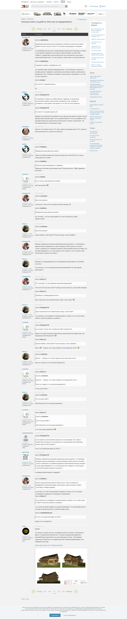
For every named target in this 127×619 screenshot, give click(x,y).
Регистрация (94, 6)
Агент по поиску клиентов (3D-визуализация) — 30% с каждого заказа (97, 112)
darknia (24, 92)
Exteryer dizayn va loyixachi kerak (96, 105)
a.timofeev (25, 174)
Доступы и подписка (37, 2)
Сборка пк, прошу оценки (98, 39)
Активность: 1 (25, 443)
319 (49, 29)
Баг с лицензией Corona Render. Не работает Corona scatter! (97, 30)
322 (63, 29)
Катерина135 (26, 37)
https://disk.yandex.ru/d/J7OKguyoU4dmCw (49, 545)
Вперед (69, 29)
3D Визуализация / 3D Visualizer (96, 140)
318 (44, 29)
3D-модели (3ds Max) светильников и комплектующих (95, 93)
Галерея (49, 2)
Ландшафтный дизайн (96, 97)
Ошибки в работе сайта (97, 62)
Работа (56, 2)
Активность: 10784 (27, 233)
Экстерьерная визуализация (94, 132)
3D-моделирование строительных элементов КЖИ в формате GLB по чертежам (97, 87)
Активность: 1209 (26, 102)
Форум (63, 2)
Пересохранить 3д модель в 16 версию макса (97, 81)
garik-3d (24, 452)
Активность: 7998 (26, 47)
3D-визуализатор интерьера (94, 136)
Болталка (30, 19)
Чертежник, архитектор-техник (96, 123)
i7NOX (24, 526)
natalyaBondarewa (27, 433)
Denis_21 (24, 224)
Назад (39, 29)
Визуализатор (93, 150)
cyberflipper (25, 126)
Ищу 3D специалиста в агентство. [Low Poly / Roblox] (96, 118)
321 (59, 29)
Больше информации (70, 615)
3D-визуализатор (94, 108)
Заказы (92, 73)
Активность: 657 (26, 536)
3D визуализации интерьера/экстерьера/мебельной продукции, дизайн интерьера (96, 146)
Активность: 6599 (26, 184)
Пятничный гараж (96, 50)
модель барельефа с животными (95, 77)
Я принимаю (55, 615)
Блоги (69, 2)
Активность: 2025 (26, 462)
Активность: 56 (26, 136)
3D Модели (24, 2)
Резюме (92, 128)
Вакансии (93, 101)
